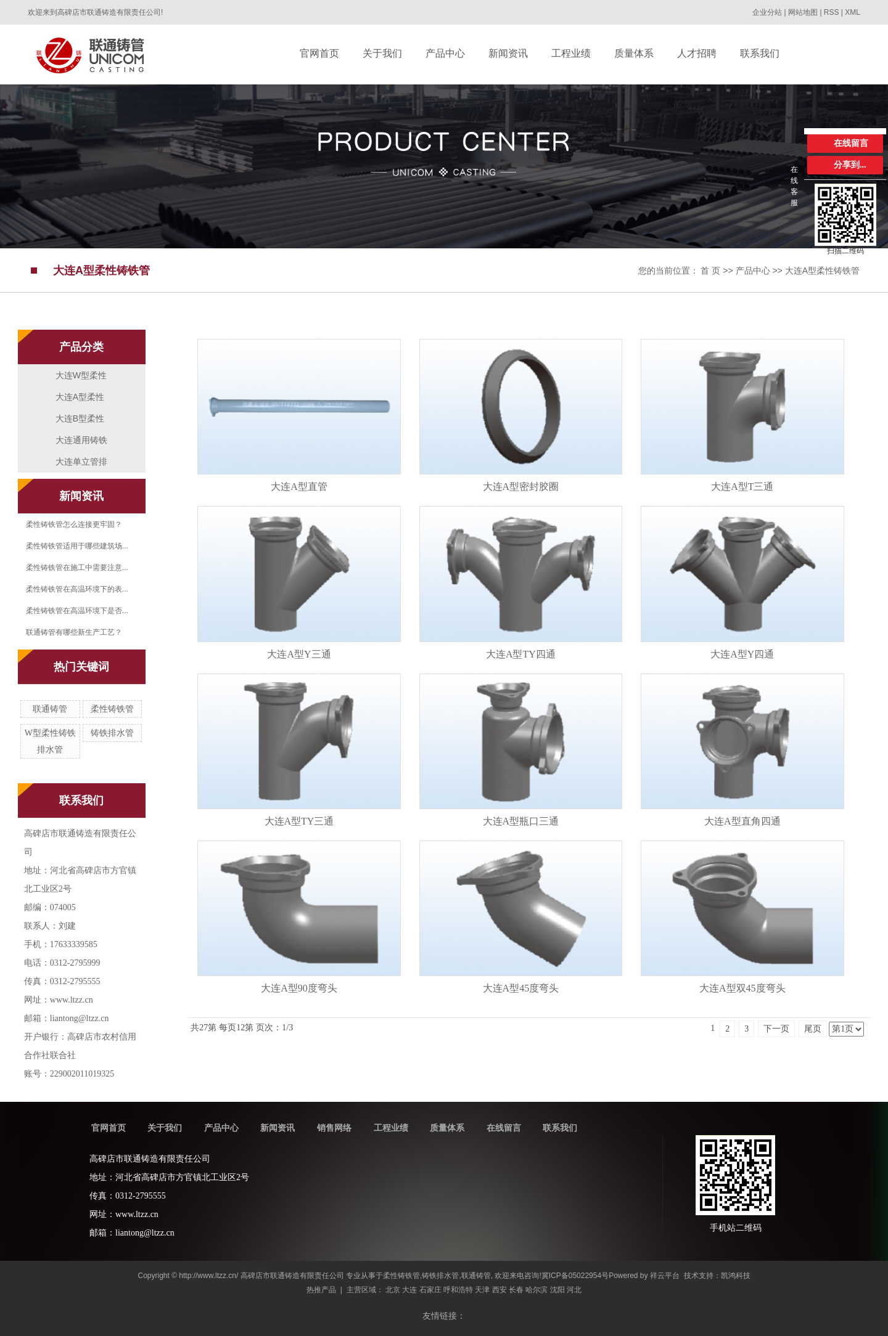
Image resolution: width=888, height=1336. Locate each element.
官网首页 (108, 1128)
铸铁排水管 (112, 733)
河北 (574, 1289)
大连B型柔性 (80, 418)
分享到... (850, 164)
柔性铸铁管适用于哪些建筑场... (77, 546)
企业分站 (767, 12)
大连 (409, 1289)
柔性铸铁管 (112, 709)
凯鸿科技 (735, 1275)
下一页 (776, 1028)
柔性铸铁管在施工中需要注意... (77, 567)
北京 (392, 1289)
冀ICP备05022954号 (575, 1275)
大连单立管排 (81, 461)
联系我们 (560, 1128)
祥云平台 (665, 1275)
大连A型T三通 (742, 486)
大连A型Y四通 (742, 654)
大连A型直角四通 (742, 821)
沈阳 (557, 1289)
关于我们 (164, 1128)
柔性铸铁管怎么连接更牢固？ (74, 524)
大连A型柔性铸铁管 (822, 270)
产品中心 (753, 270)
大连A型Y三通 (299, 654)
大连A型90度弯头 (299, 988)
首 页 (710, 270)
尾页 (812, 1028)
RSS (831, 12)
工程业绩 (391, 1128)
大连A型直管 (299, 486)
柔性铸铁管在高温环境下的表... (77, 589)
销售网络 (334, 1128)
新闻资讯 (277, 1128)
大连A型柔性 (80, 397)
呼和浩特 (458, 1289)
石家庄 (430, 1289)
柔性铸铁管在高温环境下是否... (77, 610)
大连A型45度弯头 (521, 988)
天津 (482, 1289)
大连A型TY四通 (521, 654)
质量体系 (447, 1128)
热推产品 (321, 1289)
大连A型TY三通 (299, 821)
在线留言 (504, 1128)
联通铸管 (50, 709)
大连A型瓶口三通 (521, 821)
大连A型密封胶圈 (521, 486)
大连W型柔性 (81, 375)
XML (852, 12)
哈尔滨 (536, 1289)
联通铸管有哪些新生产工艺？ (74, 632)
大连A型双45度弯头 (742, 988)
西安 (499, 1289)
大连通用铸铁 (81, 440)
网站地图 (804, 12)
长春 (516, 1289)
